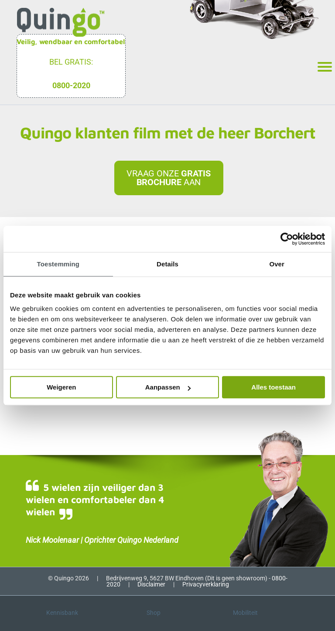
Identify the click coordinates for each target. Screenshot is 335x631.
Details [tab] (167, 264)
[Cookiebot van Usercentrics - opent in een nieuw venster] (287, 238)
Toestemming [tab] (58, 264)
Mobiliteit (245, 612)
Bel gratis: (71, 61)
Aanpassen (168, 387)
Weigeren (61, 387)
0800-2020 (71, 85)
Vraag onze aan (168, 177)
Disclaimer (151, 584)
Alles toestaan (273, 387)
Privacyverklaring (205, 584)
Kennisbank (62, 612)
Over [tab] (276, 264)
